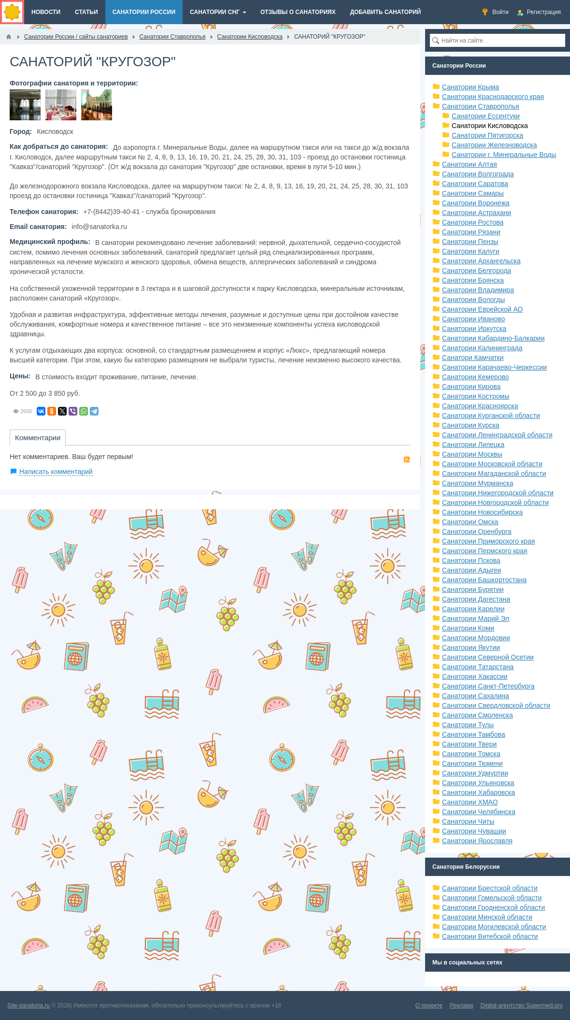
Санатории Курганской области (491, 415)
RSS (407, 459)
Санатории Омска (470, 522)
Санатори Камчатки (473, 357)
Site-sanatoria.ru (28, 1005)
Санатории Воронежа (476, 203)
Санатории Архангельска (481, 261)
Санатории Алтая (469, 164)
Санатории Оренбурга (477, 531)
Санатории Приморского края (488, 541)
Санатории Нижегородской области (498, 493)
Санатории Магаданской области (494, 473)
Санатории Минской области (487, 917)
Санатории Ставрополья (480, 106)
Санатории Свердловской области (496, 705)
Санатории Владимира (478, 290)
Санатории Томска (471, 754)
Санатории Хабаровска (478, 792)
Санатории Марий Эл (475, 618)
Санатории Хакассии (475, 676)
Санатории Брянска (473, 280)
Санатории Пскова (471, 560)
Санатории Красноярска (480, 406)
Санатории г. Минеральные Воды (504, 154)
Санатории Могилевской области (494, 927)
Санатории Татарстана (477, 667)
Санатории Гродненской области (493, 907)
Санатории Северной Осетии (488, 657)
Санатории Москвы (472, 454)
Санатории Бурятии (473, 589)
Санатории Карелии (473, 609)
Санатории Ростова (472, 222)
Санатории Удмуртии (475, 773)
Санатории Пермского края (484, 551)
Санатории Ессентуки (486, 116)
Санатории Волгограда (478, 174)
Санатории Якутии (471, 647)
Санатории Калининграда (482, 348)
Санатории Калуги (470, 251)
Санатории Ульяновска (478, 783)
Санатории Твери (469, 744)
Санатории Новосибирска (482, 512)
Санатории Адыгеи (471, 570)
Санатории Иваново (473, 319)
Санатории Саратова (475, 183)
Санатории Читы (468, 821)
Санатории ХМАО (470, 802)
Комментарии (37, 437)
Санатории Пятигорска (487, 135)
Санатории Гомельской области (492, 898)
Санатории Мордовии (476, 638)
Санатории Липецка (473, 444)
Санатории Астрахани (476, 212)
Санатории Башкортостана (484, 580)
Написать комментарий (56, 471)
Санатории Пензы (470, 241)
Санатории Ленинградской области (497, 435)
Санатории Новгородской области (495, 502)
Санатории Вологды (473, 299)
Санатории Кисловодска (490, 125)
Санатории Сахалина (475, 696)
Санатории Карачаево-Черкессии (494, 367)
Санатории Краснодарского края (493, 97)
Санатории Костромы (475, 396)
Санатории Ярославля (477, 841)
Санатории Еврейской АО (482, 309)
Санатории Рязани (471, 232)
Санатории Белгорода (476, 270)
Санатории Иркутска (474, 328)
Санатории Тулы (468, 725)
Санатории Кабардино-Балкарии (493, 338)
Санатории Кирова (471, 386)
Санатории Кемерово (475, 377)
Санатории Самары (473, 193)
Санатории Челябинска (478, 812)
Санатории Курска (470, 425)
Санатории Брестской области (490, 888)
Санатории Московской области (492, 464)
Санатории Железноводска (494, 145)
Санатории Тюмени (472, 763)
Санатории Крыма (470, 87)
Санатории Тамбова (473, 734)
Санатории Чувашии (474, 831)
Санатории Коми (468, 628)
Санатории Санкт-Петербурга (488, 686)
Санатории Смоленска (477, 715)
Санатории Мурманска (477, 483)
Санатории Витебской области (490, 936)
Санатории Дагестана (476, 599)
